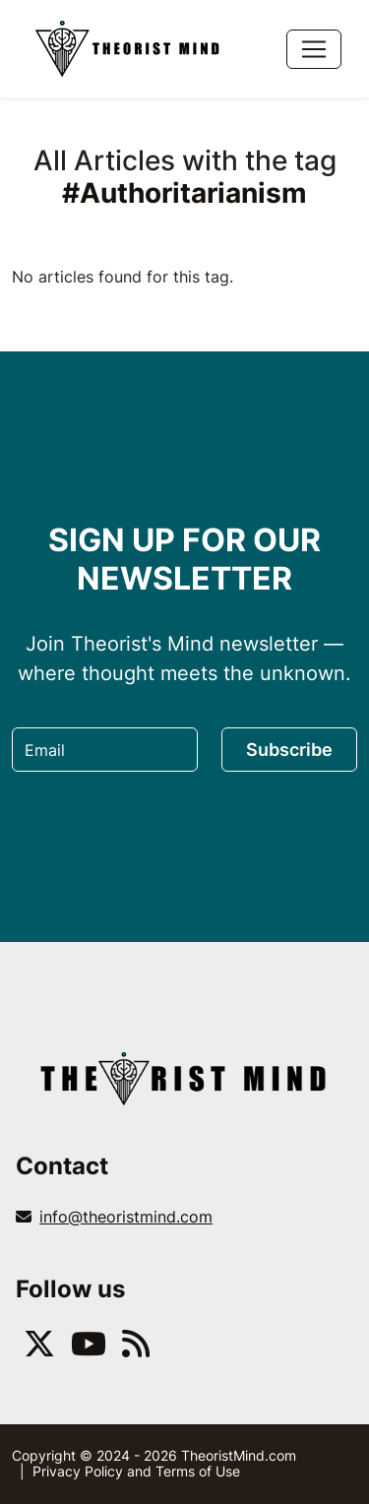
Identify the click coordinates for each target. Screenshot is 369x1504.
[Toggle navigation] (313, 49)
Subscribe (289, 749)
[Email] (105, 749)
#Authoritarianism (184, 193)
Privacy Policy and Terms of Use (136, 1471)
